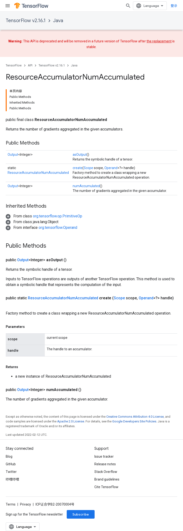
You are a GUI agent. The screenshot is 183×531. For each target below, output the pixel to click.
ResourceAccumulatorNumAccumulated (38, 173)
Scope (88, 168)
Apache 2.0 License (70, 421)
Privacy (25, 504)
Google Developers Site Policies (134, 421)
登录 (174, 6)
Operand (110, 168)
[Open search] (128, 6)
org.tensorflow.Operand (58, 227)
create (77, 168)
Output (13, 154)
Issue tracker (104, 456)
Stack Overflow (105, 472)
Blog (9, 456)
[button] (44, 216)
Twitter (11, 472)
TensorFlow (14, 65)
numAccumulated (86, 186)
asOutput (80, 154)
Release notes (105, 464)
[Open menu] (7, 5)
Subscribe (80, 514)
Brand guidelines (106, 479)
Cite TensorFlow (106, 487)
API (30, 65)
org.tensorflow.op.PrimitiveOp (57, 216)
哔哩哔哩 (12, 479)
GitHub (11, 464)
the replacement (159, 41)
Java (58, 21)
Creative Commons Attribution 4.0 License (135, 416)
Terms (10, 504)
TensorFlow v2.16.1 (26, 21)
